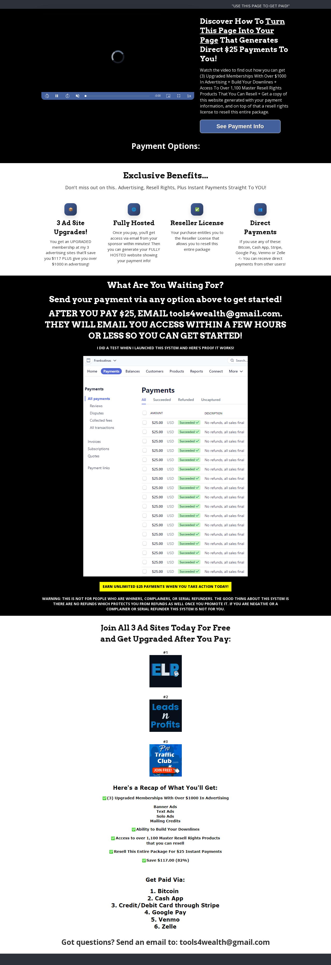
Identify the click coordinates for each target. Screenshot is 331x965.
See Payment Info (240, 126)
